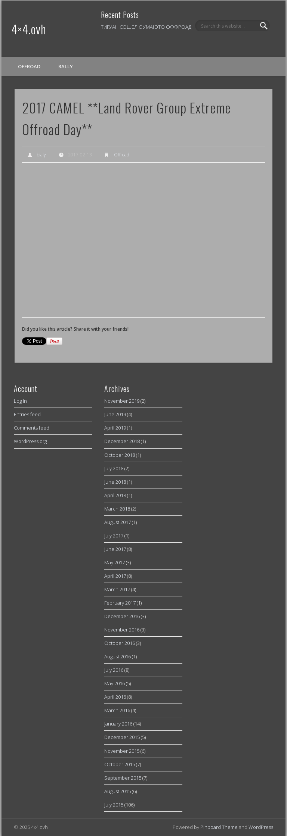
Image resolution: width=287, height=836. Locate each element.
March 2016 (117, 710)
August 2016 (117, 656)
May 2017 (114, 562)
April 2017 (115, 576)
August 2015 (117, 791)
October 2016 (119, 643)
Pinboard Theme (219, 827)
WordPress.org (30, 441)
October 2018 (119, 455)
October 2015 (119, 764)
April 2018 (115, 495)
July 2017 (113, 535)
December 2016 (122, 616)
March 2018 (117, 508)
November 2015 (121, 751)
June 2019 (115, 414)
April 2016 (115, 696)
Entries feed (27, 414)
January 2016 (118, 723)
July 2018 (113, 468)
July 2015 (113, 804)
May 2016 (114, 683)
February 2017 (120, 602)
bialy (41, 155)
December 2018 (122, 441)
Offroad (29, 66)
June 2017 (115, 549)
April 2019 (115, 427)
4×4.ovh (28, 29)
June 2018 (115, 481)
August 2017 (117, 522)
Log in (20, 400)
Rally (65, 66)
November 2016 (121, 629)
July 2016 (113, 670)
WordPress (261, 827)
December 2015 (122, 737)
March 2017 (117, 589)
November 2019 (121, 400)
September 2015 (122, 777)
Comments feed (31, 427)
